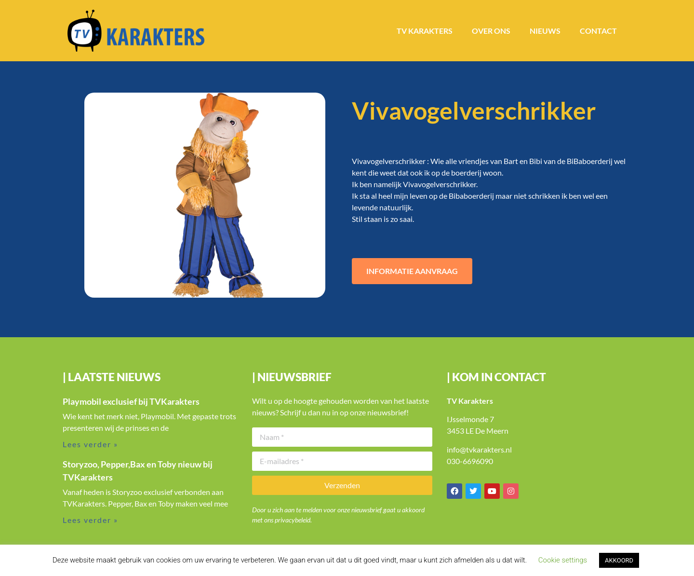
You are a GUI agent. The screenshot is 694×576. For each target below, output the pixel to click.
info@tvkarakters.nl (479, 449)
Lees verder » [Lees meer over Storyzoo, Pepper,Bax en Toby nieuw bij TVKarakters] (90, 519)
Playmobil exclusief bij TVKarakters (131, 401)
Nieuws (545, 30)
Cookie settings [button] (562, 560)
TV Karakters (425, 30)
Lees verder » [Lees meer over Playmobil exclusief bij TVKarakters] (90, 444)
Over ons (491, 30)
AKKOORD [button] (619, 560)
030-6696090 (470, 461)
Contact (598, 30)
